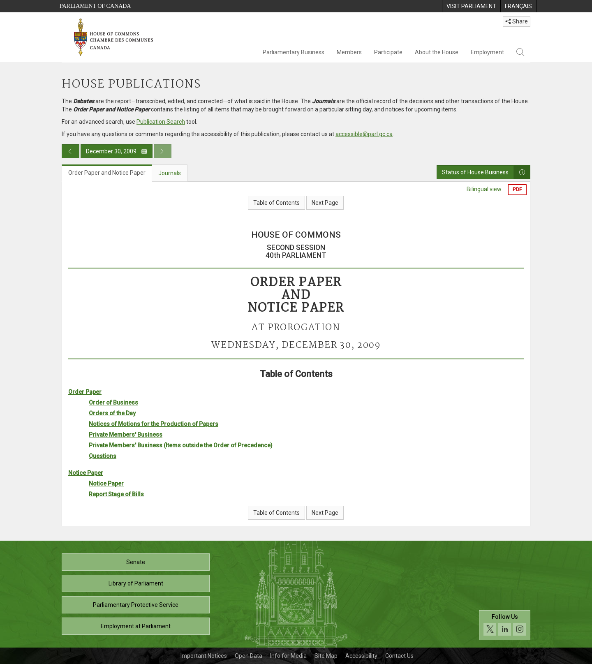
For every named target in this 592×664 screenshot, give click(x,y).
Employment (487, 52)
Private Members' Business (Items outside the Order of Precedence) (181, 445)
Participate (388, 52)
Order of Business (113, 402)
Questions (102, 456)
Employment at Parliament (136, 626)
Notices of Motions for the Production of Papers (153, 424)
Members (349, 52)
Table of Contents (276, 202)
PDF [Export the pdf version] (517, 189)
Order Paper (85, 392)
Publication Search (160, 121)
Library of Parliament (136, 583)
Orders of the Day (112, 413)
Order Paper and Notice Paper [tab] (107, 172)
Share (516, 21)
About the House (436, 52)
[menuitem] (471, 6)
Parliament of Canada (95, 6)
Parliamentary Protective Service (135, 605)
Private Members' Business (125, 434)
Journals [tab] (169, 173)
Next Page (325, 202)
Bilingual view (484, 189)
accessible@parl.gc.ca (364, 134)
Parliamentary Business (293, 52)
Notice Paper (85, 473)
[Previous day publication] (70, 151)
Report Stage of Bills (116, 494)
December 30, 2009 (116, 151)
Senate (135, 562)
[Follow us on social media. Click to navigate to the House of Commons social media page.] (504, 625)
